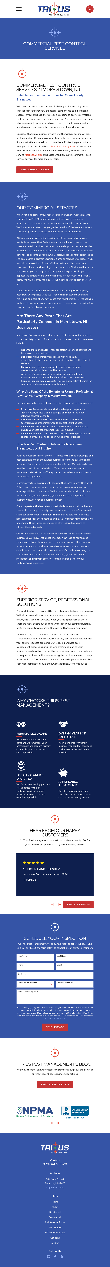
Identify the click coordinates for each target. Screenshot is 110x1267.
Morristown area (33, 154)
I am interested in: (65, 983)
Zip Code (22, 974)
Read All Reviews (78, 904)
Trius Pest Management (63, 146)
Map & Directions (55, 1187)
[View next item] (59, 904)
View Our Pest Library (34, 169)
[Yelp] (61, 1256)
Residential (55, 1212)
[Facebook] (55, 1256)
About (55, 1207)
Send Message (55, 1027)
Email (59, 965)
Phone (20, 965)
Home (55, 1202)
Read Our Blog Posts (55, 1084)
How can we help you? (28, 991)
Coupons (55, 1237)
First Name (22, 956)
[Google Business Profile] (48, 1256)
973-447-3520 (55, 1164)
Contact (55, 1243)
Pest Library (55, 1227)
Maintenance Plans (55, 1222)
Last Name (61, 956)
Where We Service (55, 1232)
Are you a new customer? (29, 983)
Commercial (55, 1217)
